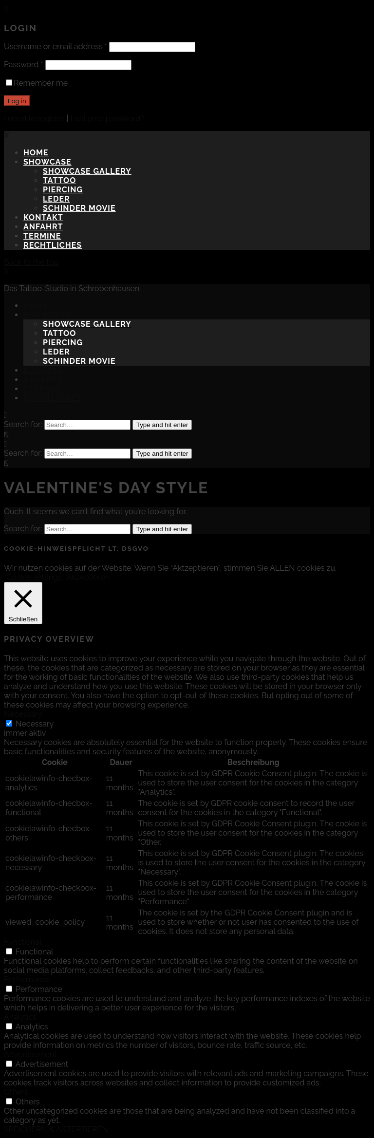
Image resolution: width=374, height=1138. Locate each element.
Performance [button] (27, 979)
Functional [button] (22, 942)
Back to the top (31, 262)
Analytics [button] (20, 1017)
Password (23, 64)
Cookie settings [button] (34, 577)
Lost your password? (107, 118)
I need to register (34, 118)
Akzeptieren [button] (88, 577)
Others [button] (16, 1092)
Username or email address (55, 46)
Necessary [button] (23, 714)
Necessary (35, 723)
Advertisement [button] (30, 1054)
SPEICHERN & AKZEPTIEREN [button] (56, 1129)
